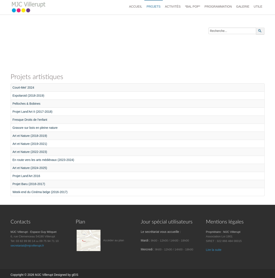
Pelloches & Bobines (26, 103)
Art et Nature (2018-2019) (30, 135)
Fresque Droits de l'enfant (30, 119)
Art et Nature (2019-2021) (30, 144)
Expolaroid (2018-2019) (28, 95)
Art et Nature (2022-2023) (30, 152)
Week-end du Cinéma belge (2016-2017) (40, 192)
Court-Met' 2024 (23, 87)
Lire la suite (214, 250)
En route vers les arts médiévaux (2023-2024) (43, 160)
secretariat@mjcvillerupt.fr (27, 245)
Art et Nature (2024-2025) (30, 168)
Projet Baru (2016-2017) (29, 184)
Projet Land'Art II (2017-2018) (33, 111)
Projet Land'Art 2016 (26, 176)
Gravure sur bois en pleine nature (35, 127)
